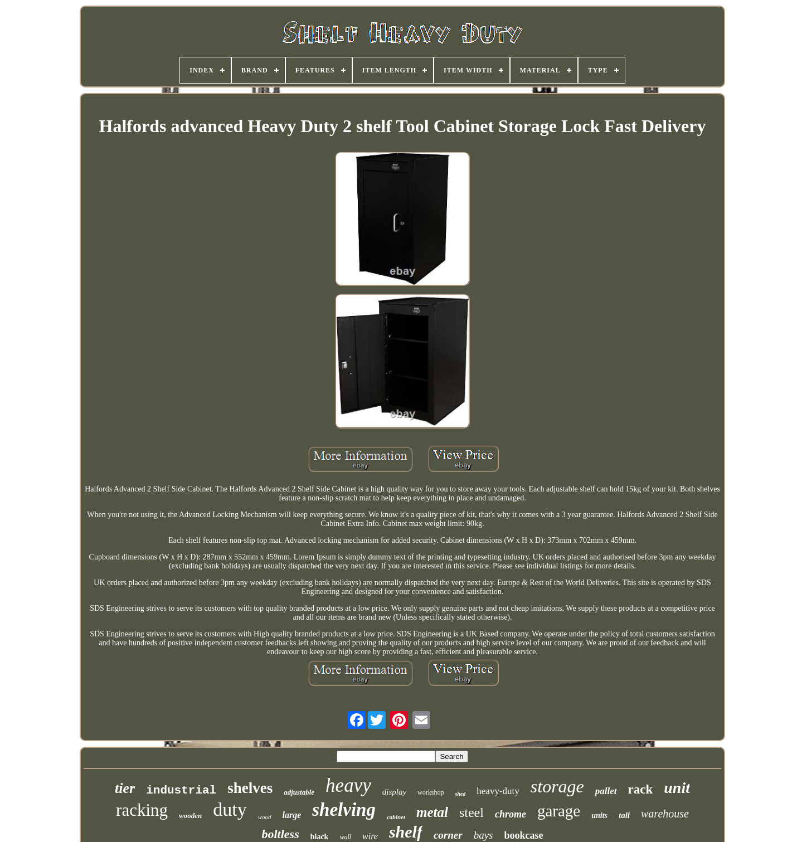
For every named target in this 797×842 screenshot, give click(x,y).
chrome (510, 814)
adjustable (299, 792)
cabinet (396, 817)
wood (264, 817)
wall (345, 837)
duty (229, 809)
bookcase (523, 835)
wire (370, 836)
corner (448, 835)
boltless (280, 834)
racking (142, 810)
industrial (181, 790)
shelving (344, 810)
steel (471, 812)
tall (624, 815)
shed (460, 794)
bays (483, 835)
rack (640, 789)
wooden (190, 815)
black (319, 837)
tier (125, 788)
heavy (348, 785)
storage (557, 786)
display (394, 791)
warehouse (665, 813)
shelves (250, 788)
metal (432, 812)
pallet (606, 791)
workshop (430, 792)
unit (677, 787)
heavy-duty (498, 791)
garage (558, 811)
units (599, 815)
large (292, 815)
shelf (405, 831)
